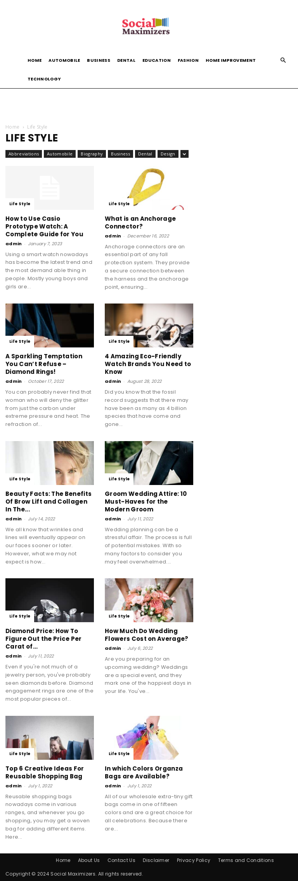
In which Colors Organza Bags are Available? (144, 772)
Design (168, 154)
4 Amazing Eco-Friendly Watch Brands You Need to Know (148, 364)
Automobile (64, 60)
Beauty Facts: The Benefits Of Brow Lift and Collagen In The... (48, 501)
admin (13, 244)
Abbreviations (24, 154)
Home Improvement (231, 60)
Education (156, 60)
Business (98, 60)
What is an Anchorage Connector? (140, 222)
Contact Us (121, 860)
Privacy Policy (193, 860)
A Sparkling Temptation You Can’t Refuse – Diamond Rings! (43, 364)
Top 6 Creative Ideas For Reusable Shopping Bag (44, 772)
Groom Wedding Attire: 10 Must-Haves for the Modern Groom (146, 501)
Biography (92, 154)
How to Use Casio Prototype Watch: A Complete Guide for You (44, 226)
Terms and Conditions (246, 860)
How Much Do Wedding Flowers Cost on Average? (147, 635)
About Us (89, 860)
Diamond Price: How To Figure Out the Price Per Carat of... (43, 639)
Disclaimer (156, 860)
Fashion (188, 60)
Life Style (19, 204)
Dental (126, 60)
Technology (44, 79)
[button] (283, 60)
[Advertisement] (149, 105)
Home (35, 60)
